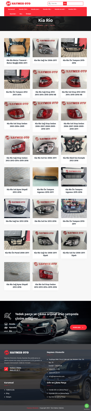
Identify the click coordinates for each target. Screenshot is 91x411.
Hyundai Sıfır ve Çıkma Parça (59, 393)
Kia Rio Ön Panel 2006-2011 (17, 253)
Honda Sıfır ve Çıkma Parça (58, 390)
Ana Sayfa (39, 25)
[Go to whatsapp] (87, 406)
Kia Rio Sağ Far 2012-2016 (17, 221)
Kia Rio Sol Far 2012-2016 (45, 221)
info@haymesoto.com (57, 376)
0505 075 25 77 (54, 373)
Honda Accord (59, 9)
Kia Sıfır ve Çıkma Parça (57, 397)
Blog (7, 393)
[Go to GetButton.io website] (87, 409)
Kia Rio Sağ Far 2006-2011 (45, 60)
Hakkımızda (10, 390)
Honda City (47, 9)
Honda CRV (72, 9)
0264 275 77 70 (54, 369)
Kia (21, 14)
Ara (65, 3)
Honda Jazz (35, 9)
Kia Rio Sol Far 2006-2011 (45, 158)
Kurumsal (11, 9)
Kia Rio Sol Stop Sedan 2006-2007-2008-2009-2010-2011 (74, 126)
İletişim (28, 14)
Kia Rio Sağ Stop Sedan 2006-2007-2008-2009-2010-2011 (45, 126)
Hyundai (12, 14)
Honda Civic (23, 9)
